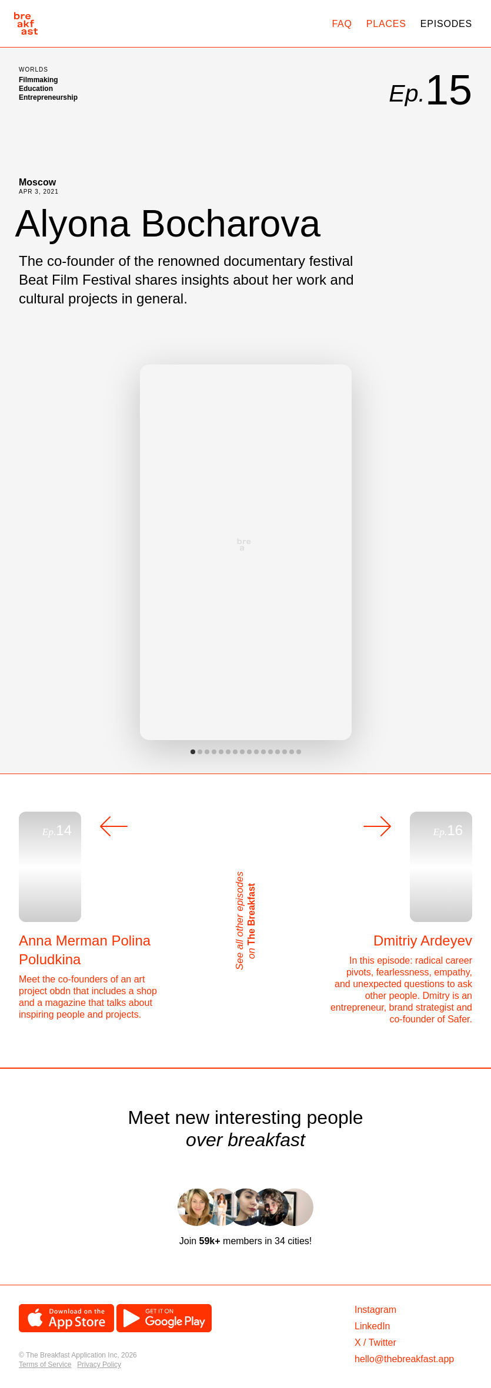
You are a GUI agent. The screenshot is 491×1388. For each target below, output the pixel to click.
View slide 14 (284, 751)
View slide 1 (193, 751)
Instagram (375, 1310)
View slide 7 (235, 751)
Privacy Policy (99, 1364)
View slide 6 (228, 751)
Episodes (446, 24)
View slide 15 (291, 751)
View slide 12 (270, 751)
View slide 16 (298, 751)
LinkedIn (372, 1326)
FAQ (342, 24)
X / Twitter (375, 1343)
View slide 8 (242, 751)
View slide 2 (200, 751)
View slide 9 (249, 751)
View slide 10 (256, 751)
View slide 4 (214, 751)
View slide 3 (207, 751)
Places (386, 24)
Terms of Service (45, 1364)
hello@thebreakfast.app (404, 1359)
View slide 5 (221, 751)
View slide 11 (263, 751)
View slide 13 (277, 751)
